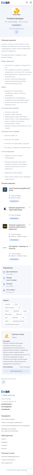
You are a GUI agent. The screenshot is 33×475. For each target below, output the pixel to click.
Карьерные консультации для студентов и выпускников (9, 430)
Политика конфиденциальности (10, 456)
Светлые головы (18, 334)
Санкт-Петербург (12, 22)
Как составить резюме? (8, 419)
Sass (6, 317)
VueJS (6, 321)
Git (19, 307)
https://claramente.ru (16, 371)
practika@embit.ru (6, 404)
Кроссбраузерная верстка (12, 324)
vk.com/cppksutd (6, 406)
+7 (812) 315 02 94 (8, 395)
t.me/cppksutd (5, 409)
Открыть (14, 337)
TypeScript (15, 317)
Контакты (4, 448)
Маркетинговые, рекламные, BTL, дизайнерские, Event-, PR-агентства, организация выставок (16, 355)
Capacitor (7, 304)
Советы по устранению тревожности (11, 422)
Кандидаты (4, 442)
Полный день (16, 25)
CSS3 (16, 304)
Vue (23, 317)
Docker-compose (9, 307)
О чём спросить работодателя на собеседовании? (15, 425)
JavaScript (16, 311)
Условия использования (8, 459)
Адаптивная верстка (18, 321)
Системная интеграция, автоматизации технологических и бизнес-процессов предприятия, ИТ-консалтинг (15, 361)
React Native (8, 314)
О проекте (4, 445)
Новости (3, 439)
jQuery (25, 311)
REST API (19, 314)
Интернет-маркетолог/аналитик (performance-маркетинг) (17, 227)
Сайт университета (6, 463)
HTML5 (7, 311)
